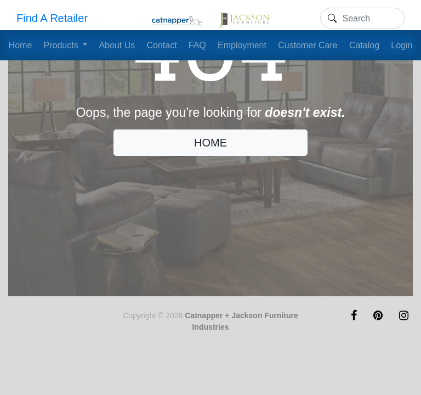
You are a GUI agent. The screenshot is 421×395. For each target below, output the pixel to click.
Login (401, 45)
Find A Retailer (52, 18)
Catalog (364, 45)
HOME (210, 143)
